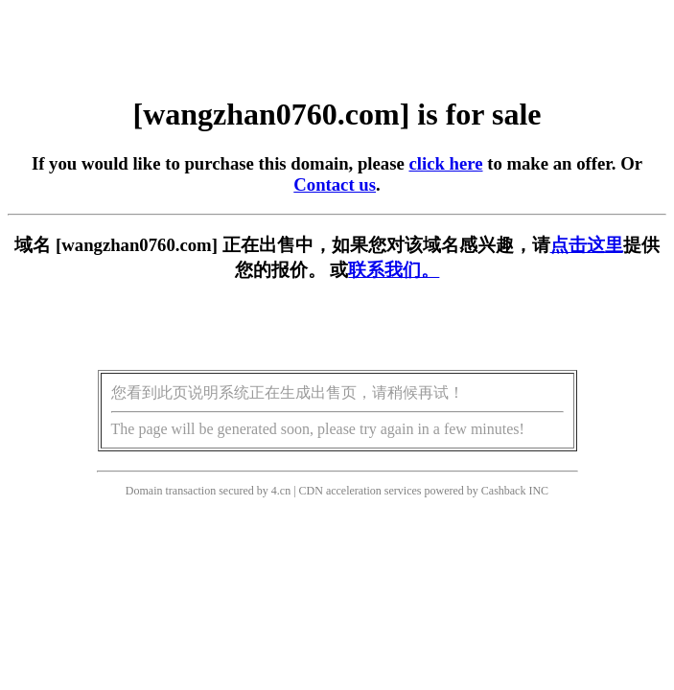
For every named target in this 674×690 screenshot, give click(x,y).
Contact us (334, 184)
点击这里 (586, 245)
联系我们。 (393, 270)
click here (445, 163)
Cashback (503, 490)
